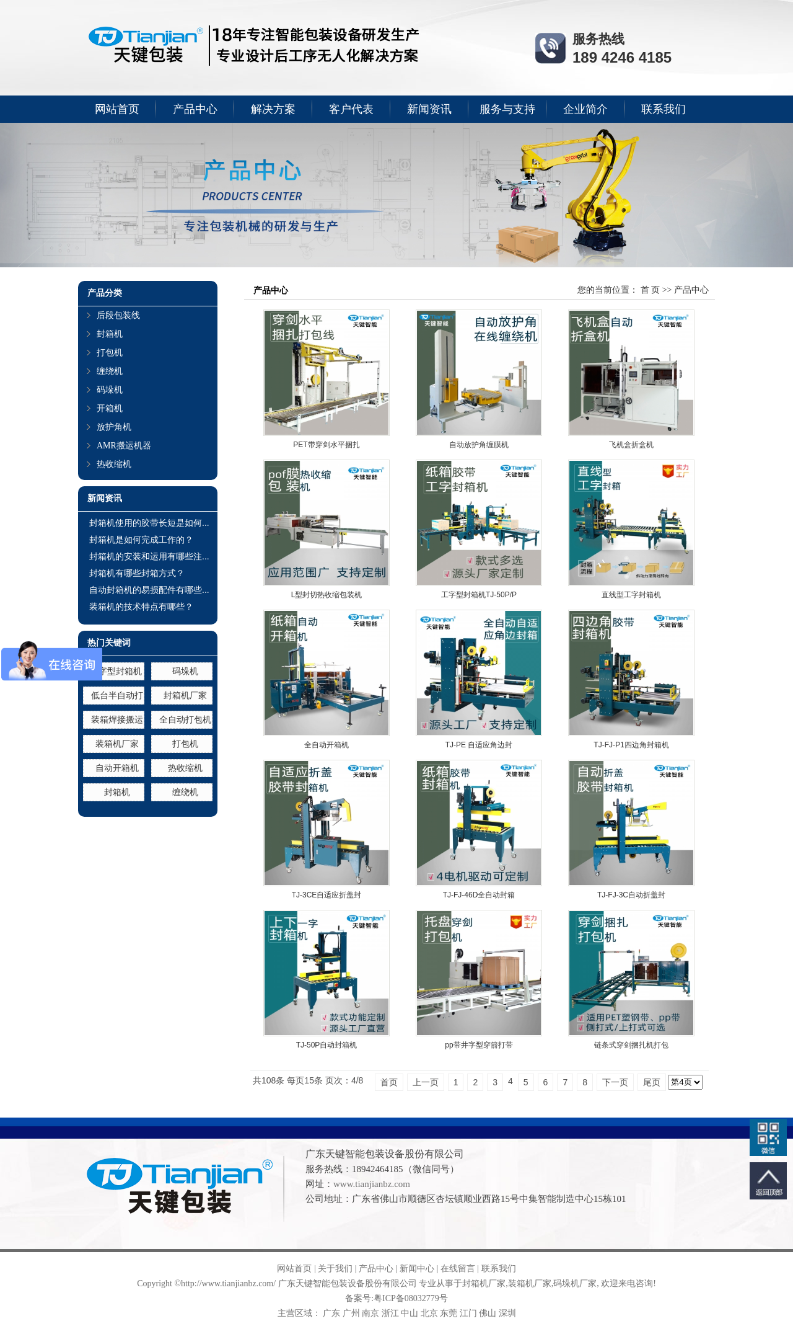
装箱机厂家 (117, 744)
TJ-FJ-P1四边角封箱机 (631, 745)
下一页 (615, 1082)
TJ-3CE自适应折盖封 (327, 895)
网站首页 (117, 109)
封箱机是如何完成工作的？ (141, 540)
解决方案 (273, 109)
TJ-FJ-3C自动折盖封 (631, 895)
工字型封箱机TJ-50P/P (479, 594)
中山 (409, 1313)
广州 (351, 1313)
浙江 (390, 1313)
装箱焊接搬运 (117, 719)
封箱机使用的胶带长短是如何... (149, 523)
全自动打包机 (185, 719)
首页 (389, 1082)
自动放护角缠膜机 (479, 444)
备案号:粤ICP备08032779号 (396, 1298)
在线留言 (457, 1268)
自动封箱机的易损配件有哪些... (149, 590)
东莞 (448, 1313)
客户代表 (351, 109)
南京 (370, 1313)
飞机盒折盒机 (631, 444)
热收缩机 (114, 464)
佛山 (487, 1313)
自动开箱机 (117, 768)
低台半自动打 (117, 695)
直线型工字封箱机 (631, 594)
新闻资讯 (429, 109)
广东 (331, 1313)
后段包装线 (118, 315)
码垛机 (110, 389)
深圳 (507, 1313)
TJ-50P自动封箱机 (326, 1045)
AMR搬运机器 (124, 445)
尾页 (651, 1082)
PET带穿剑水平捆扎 (326, 444)
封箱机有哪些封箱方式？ (137, 573)
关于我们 (335, 1268)
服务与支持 (507, 109)
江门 (468, 1313)
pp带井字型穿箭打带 (478, 1045)
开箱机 (110, 408)
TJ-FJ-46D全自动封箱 (479, 895)
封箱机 (110, 334)
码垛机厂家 (575, 1283)
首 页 (650, 290)
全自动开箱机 (326, 745)
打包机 (110, 352)
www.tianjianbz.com (371, 1184)
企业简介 (585, 109)
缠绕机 (110, 371)
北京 (429, 1313)
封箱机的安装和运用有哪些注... (149, 556)
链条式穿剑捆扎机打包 (631, 1045)
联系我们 (663, 109)
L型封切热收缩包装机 (326, 594)
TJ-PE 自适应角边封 (479, 745)
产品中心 (195, 109)
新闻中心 (417, 1268)
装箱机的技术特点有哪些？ (141, 607)
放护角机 (114, 427)
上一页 (426, 1082)
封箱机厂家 (185, 695)
